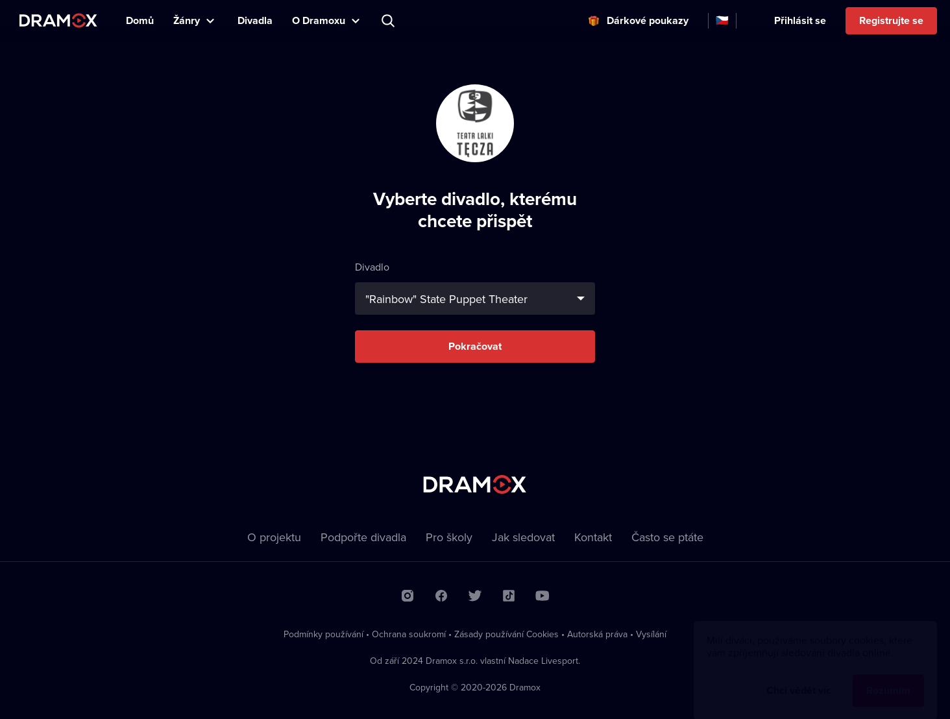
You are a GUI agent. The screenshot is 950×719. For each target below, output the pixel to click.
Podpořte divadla (363, 537)
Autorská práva (597, 634)
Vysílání (651, 634)
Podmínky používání (323, 634)
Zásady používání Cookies (506, 634)
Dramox (58, 20)
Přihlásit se (800, 20)
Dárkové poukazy (647, 20)
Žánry (186, 20)
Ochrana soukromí (409, 634)
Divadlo (475, 287)
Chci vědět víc (798, 677)
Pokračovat (475, 346)
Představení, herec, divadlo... (389, 21)
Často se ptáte (667, 537)
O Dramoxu (318, 20)
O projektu (274, 537)
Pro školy (449, 537)
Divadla (255, 20)
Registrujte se (891, 20)
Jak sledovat (523, 537)
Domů (140, 20)
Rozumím (888, 677)
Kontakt (593, 537)
